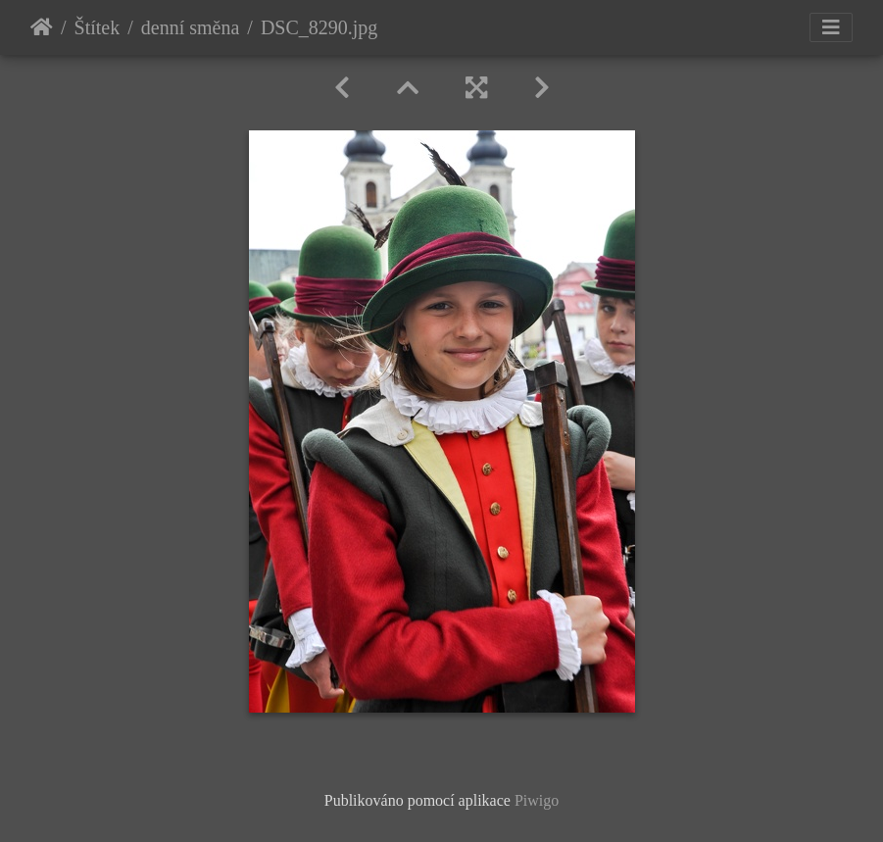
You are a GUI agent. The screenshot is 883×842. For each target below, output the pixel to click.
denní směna (190, 27)
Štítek (97, 27)
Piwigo (537, 800)
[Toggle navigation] (831, 27)
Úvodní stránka (41, 27)
